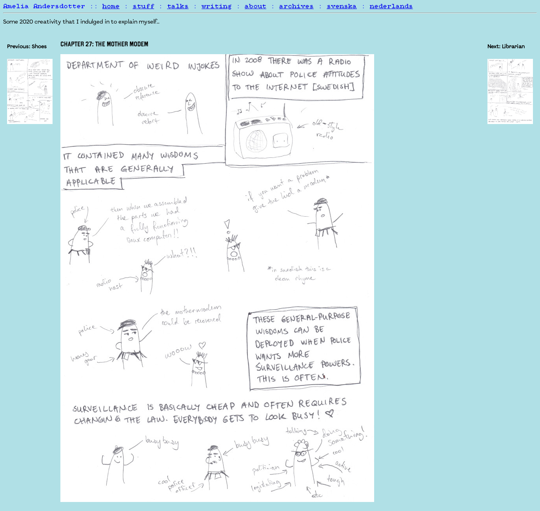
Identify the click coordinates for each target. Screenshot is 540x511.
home (111, 6)
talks (178, 6)
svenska (342, 6)
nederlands (391, 6)
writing (217, 6)
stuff (143, 6)
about (255, 6)
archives (296, 6)
